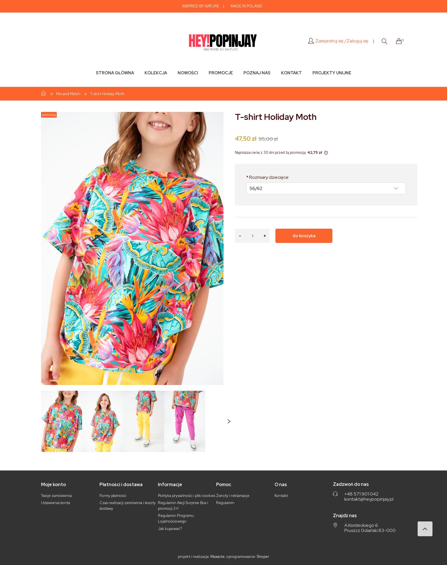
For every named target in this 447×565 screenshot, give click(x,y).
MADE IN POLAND (246, 6)
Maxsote (217, 556)
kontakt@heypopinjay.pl (368, 499)
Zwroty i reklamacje (232, 495)
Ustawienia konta (55, 502)
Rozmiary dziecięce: (267, 177)
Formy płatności (112, 495)
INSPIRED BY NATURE (200, 6)
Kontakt (281, 495)
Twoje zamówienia (56, 495)
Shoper (263, 556)
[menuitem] (114, 72)
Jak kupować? (170, 528)
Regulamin (225, 502)
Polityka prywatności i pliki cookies (186, 495)
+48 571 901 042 (361, 494)
